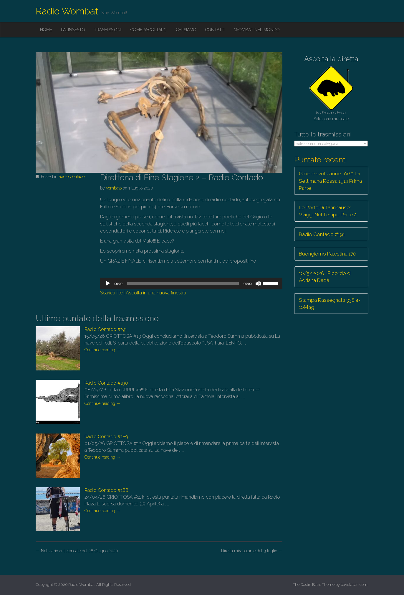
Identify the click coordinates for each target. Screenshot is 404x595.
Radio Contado (72, 176)
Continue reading (102, 349)
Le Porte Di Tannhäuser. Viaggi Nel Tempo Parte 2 (328, 211)
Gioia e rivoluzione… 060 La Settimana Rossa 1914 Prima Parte (330, 181)
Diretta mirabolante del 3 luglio (251, 550)
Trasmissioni (108, 29)
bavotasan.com (354, 584)
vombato (114, 188)
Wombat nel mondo (257, 29)
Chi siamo (186, 29)
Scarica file (111, 293)
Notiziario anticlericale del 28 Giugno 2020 (77, 550)
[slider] (183, 283)
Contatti (215, 29)
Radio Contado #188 (106, 490)
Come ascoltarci (148, 29)
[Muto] (258, 283)
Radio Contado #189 (106, 436)
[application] (191, 283)
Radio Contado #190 (106, 383)
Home (46, 29)
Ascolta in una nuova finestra (156, 293)
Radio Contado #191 (106, 329)
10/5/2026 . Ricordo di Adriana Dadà (325, 276)
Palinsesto (73, 29)
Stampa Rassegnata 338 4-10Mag (329, 303)
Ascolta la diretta (331, 59)
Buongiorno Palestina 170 (327, 254)
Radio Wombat (67, 11)
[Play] (108, 283)
